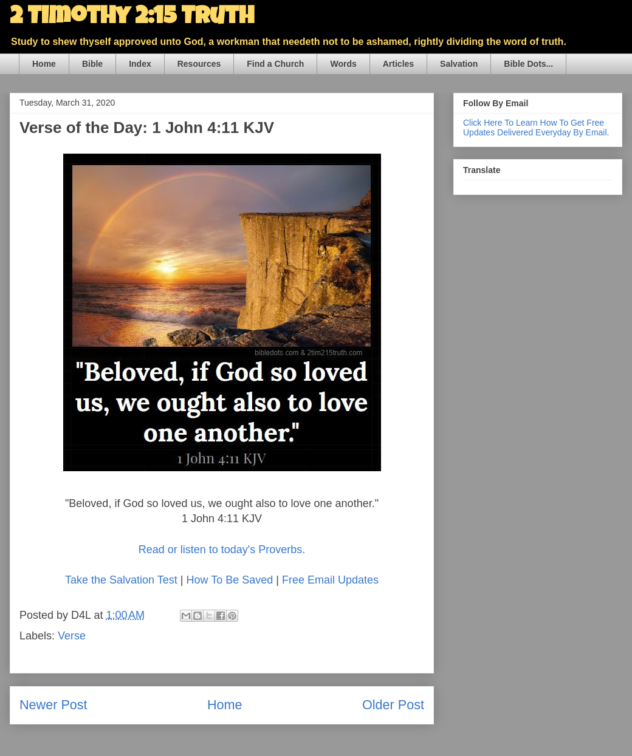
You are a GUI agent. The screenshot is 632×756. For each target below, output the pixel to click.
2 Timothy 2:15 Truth (132, 18)
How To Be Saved (229, 580)
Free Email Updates (330, 580)
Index (140, 64)
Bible (92, 64)
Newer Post (53, 704)
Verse (72, 636)
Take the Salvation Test (121, 580)
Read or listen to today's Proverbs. (222, 549)
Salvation (459, 64)
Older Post (393, 704)
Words (343, 64)
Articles (398, 64)
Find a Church (275, 64)
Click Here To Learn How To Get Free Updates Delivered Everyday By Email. (536, 127)
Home (44, 64)
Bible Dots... (528, 64)
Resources (199, 64)
